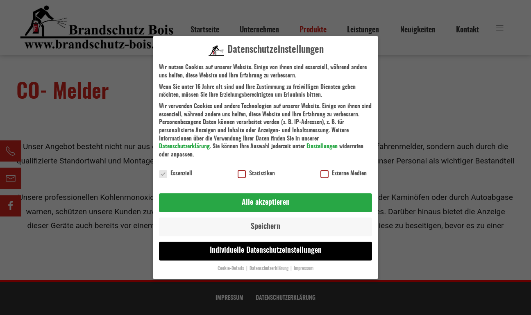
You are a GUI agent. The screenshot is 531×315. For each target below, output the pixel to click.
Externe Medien (343, 169)
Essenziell (176, 169)
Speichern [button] (265, 222)
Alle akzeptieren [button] (266, 198)
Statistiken (256, 169)
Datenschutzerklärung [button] (270, 264)
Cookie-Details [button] (231, 264)
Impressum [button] (303, 264)
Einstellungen (322, 142)
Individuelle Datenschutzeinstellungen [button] (266, 245)
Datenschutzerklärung (184, 142)
